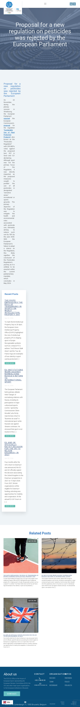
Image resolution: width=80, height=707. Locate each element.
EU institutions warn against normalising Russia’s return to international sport (14, 376)
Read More (10, 363)
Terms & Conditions (73, 702)
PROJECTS (68, 685)
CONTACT (12, 694)
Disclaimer (52, 703)
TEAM (51, 681)
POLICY (67, 681)
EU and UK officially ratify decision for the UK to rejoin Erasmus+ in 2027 (14, 449)
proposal (7, 125)
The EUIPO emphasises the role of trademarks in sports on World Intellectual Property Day (14, 307)
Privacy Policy (62, 702)
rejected (7, 118)
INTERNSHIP (53, 685)
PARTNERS (68, 678)
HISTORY (52, 678)
